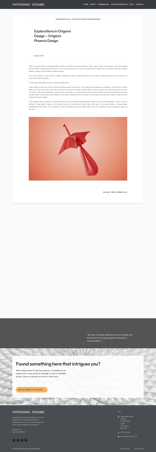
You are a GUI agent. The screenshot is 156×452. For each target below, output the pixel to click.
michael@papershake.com (128, 436)
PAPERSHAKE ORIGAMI (28, 4)
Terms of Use (139, 449)
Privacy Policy (125, 449)
